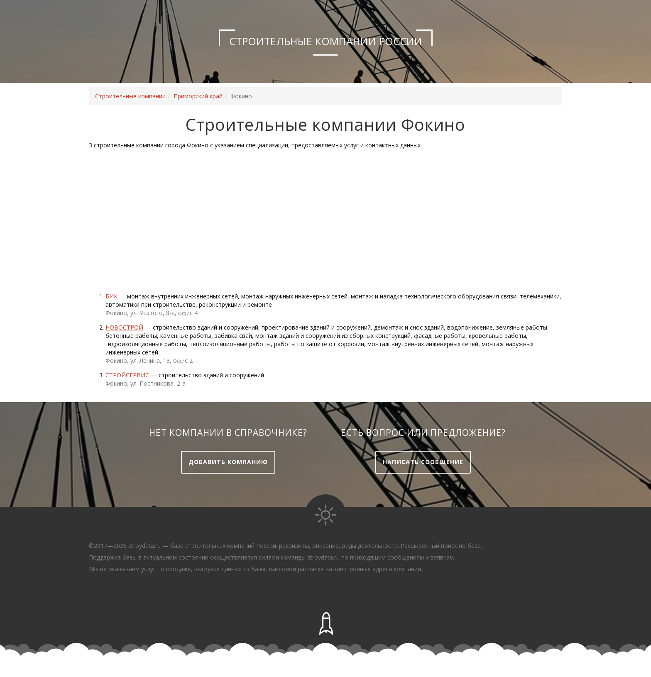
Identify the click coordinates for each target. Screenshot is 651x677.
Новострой (124, 327)
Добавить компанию (228, 462)
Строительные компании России (325, 41)
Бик (111, 296)
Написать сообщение (423, 462)
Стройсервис (127, 375)
